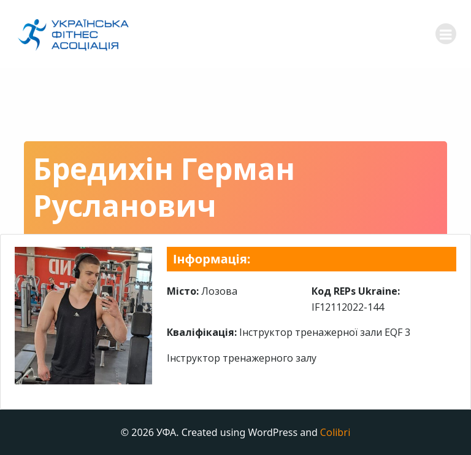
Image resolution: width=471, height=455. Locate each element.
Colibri (335, 432)
